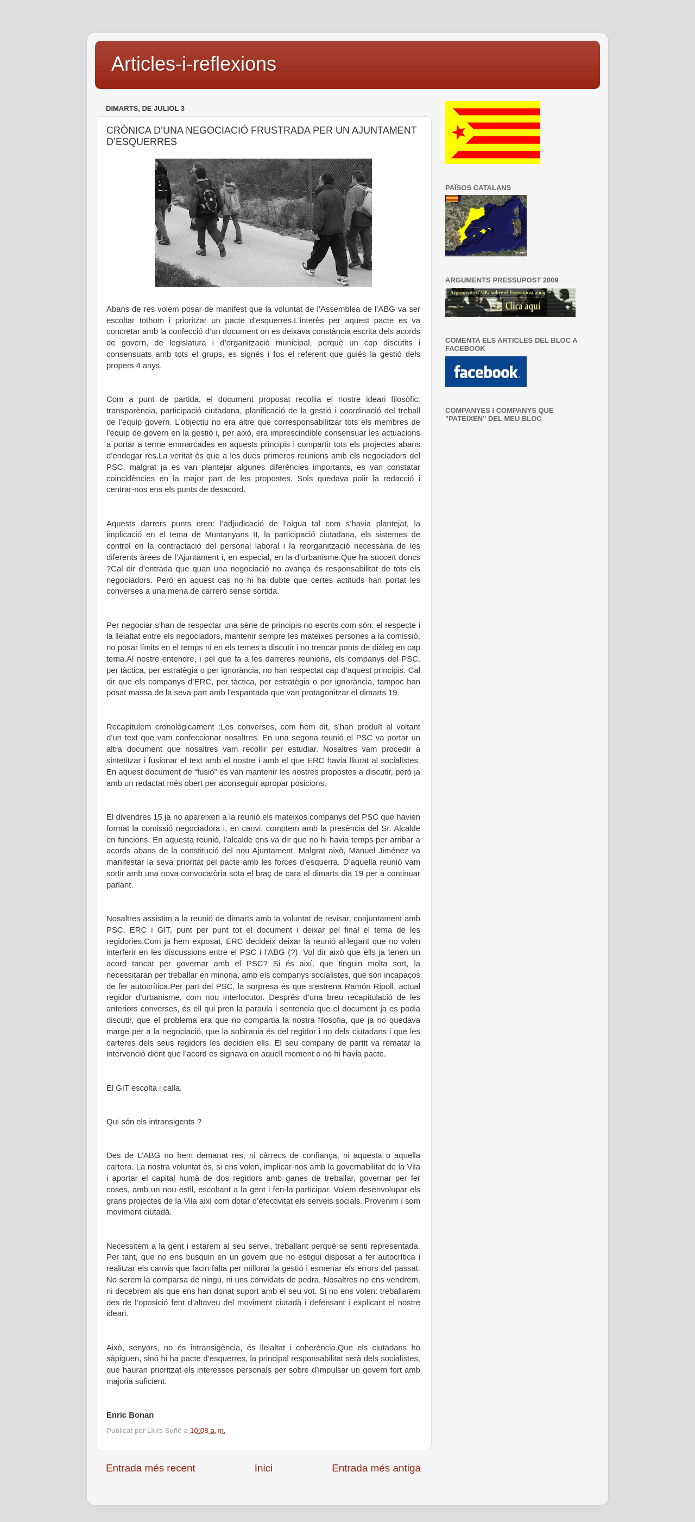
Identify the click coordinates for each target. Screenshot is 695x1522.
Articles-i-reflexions (193, 64)
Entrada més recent (150, 1468)
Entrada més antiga (376, 1468)
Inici (264, 1468)
